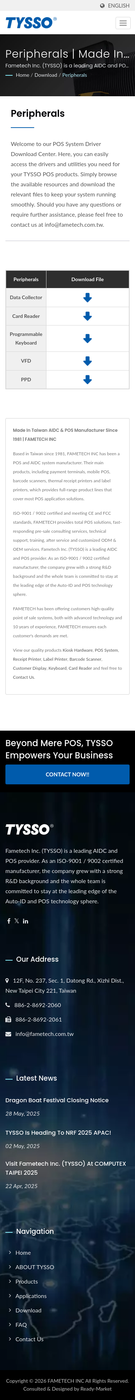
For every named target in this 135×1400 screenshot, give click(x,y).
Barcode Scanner (85, 659)
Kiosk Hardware (78, 650)
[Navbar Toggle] (123, 23)
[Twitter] (16, 921)
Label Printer (55, 659)
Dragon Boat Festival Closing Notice (57, 1100)
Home (22, 75)
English (119, 6)
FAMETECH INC (66, 1381)
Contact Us (23, 677)
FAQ (21, 1324)
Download (46, 75)
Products (26, 1281)
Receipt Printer (27, 659)
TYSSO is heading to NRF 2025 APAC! (58, 1133)
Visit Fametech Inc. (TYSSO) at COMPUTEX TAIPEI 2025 (65, 1168)
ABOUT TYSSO (34, 1266)
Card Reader (80, 668)
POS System (106, 650)
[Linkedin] (25, 921)
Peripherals (74, 75)
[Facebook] (8, 921)
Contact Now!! (67, 774)
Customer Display (29, 668)
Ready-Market (96, 1389)
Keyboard (58, 668)
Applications (31, 1295)
